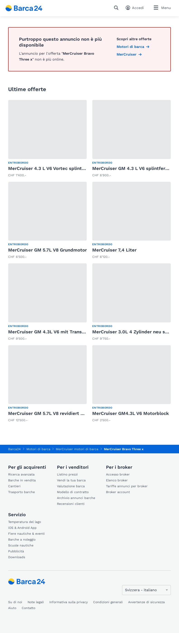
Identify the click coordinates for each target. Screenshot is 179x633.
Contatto (28, 608)
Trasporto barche (21, 492)
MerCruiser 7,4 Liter (114, 250)
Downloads (16, 557)
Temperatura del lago (24, 522)
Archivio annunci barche (76, 498)
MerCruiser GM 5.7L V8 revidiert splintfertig (57, 413)
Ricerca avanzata (21, 474)
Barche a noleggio (21, 539)
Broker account (118, 492)
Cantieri (14, 486)
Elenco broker (117, 480)
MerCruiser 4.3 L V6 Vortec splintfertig (51, 168)
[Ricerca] (117, 8)
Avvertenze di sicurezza (146, 602)
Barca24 (14, 449)
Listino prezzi (67, 474)
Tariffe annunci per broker (127, 486)
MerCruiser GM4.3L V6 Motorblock (130, 413)
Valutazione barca (71, 486)
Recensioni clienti (71, 504)
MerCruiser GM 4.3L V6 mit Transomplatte (55, 331)
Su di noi (15, 602)
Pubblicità (16, 551)
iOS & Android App (22, 527)
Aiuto (12, 608)
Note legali (36, 602)
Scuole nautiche (20, 545)
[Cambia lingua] (146, 590)
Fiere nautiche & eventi (26, 533)
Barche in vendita (22, 480)
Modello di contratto (73, 492)
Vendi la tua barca (71, 480)
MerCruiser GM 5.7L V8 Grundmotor (47, 250)
